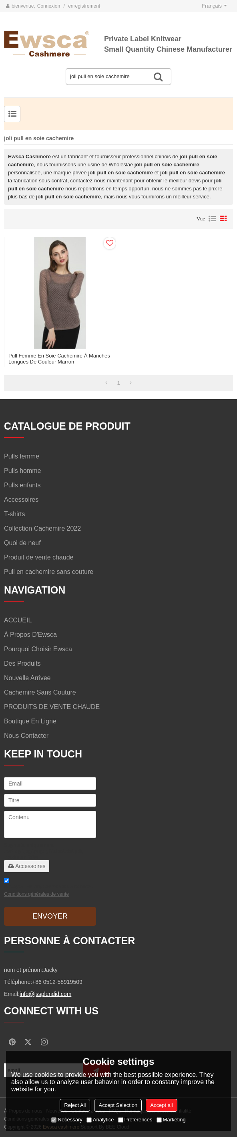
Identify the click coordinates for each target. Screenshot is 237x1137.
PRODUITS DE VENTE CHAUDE (52, 706)
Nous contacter (26, 735)
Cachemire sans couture (40, 692)
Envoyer (50, 916)
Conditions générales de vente (36, 894)
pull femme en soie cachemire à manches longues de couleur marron (59, 359)
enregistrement (84, 6)
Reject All (75, 1105)
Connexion (48, 6)
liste (212, 219)
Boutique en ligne (30, 721)
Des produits (22, 663)
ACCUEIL (18, 620)
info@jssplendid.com (45, 994)
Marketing (171, 1120)
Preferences (135, 1120)
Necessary (66, 1120)
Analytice (100, 1120)
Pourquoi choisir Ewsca (38, 649)
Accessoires (26, 866)
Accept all (161, 1105)
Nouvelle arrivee (27, 678)
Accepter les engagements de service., (49, 888)
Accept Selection (117, 1105)
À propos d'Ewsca (30, 634)
